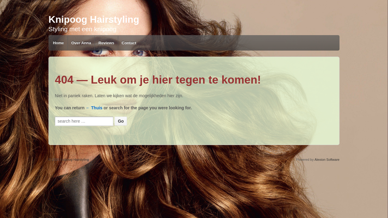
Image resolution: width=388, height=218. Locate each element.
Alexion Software (327, 159)
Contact (129, 43)
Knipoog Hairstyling (93, 18)
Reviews (106, 43)
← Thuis (94, 107)
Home (58, 43)
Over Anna (81, 43)
